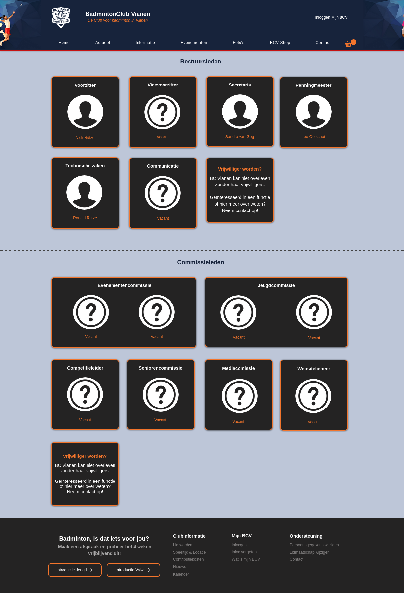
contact (243, 210)
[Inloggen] (256, 545)
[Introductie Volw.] (133, 570)
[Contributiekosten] (197, 559)
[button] (350, 43)
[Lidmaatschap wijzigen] (323, 552)
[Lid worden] (189, 545)
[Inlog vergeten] (256, 552)
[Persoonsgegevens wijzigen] (323, 545)
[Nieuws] (193, 566)
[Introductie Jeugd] (75, 570)
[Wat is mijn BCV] (256, 559)
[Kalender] (193, 574)
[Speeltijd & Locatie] (197, 552)
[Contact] (318, 559)
